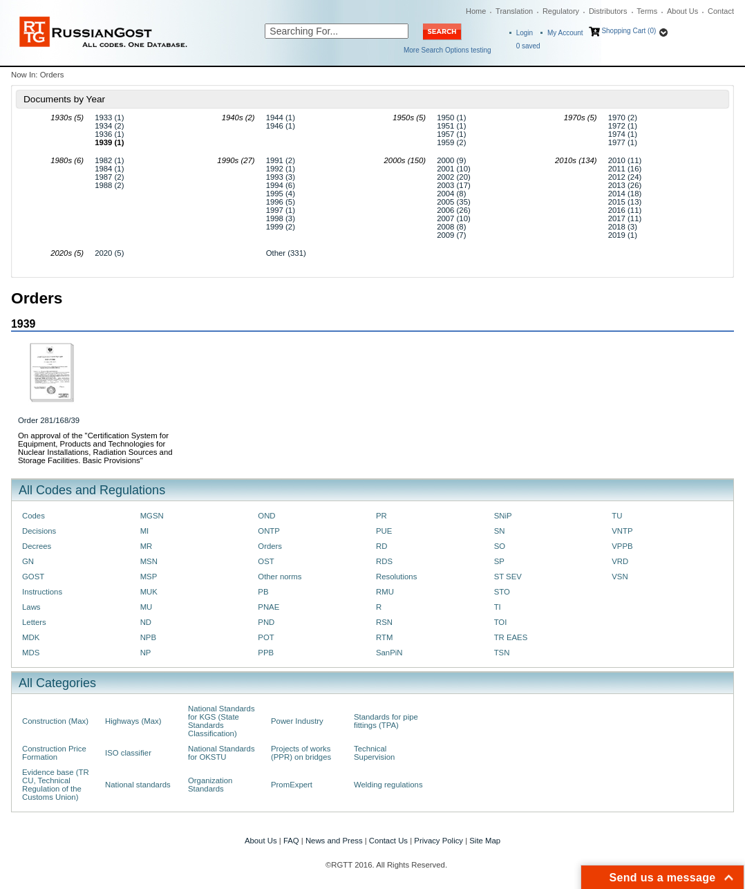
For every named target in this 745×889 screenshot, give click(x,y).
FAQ (291, 840)
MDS (30, 652)
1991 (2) (280, 160)
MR (146, 546)
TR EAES (511, 637)
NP (145, 652)
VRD (620, 561)
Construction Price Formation (54, 753)
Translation (514, 11)
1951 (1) (451, 126)
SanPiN (389, 652)
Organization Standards (210, 784)
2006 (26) (454, 210)
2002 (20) (454, 177)
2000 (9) (451, 160)
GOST (33, 576)
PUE (384, 531)
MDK (30, 637)
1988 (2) (109, 185)
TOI (500, 622)
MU (146, 607)
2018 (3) (622, 227)
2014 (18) (625, 193)
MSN (149, 561)
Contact (721, 11)
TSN (502, 652)
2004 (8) (451, 193)
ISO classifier (128, 753)
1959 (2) (451, 142)
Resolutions (396, 576)
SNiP (503, 516)
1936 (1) (109, 134)
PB (263, 592)
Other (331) (286, 253)
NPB (148, 637)
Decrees (36, 546)
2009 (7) (451, 235)
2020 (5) (109, 253)
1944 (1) (280, 117)
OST (266, 561)
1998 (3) (280, 218)
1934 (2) (109, 126)
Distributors (608, 11)
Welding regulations (388, 784)
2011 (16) (625, 169)
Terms (646, 11)
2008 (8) (451, 227)
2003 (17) (454, 185)
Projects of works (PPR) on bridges (301, 753)
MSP (149, 576)
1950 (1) (451, 117)
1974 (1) (622, 134)
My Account (565, 33)
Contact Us (388, 840)
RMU (385, 592)
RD (381, 546)
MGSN (152, 516)
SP (499, 561)
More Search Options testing (447, 50)
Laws (31, 607)
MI (144, 531)
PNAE (268, 607)
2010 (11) (625, 160)
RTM (384, 637)
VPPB (622, 546)
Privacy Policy (438, 840)
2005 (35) (454, 202)
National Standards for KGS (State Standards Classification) (221, 721)
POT (266, 637)
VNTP (622, 531)
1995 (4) (280, 193)
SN (499, 531)
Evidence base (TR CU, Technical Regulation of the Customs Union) (55, 784)
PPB (266, 652)
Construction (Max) (55, 721)
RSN (384, 622)
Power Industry (297, 721)
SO (499, 546)
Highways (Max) (133, 721)
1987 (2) (109, 177)
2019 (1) (622, 235)
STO (502, 592)
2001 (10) (454, 169)
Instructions (42, 592)
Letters (34, 622)
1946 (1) (280, 126)
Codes (33, 516)
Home (476, 11)
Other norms (279, 576)
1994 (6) (280, 185)
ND (145, 622)
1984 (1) (109, 169)
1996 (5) (280, 202)
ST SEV (508, 576)
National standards (138, 784)
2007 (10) (454, 218)
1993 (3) (280, 177)
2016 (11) (625, 210)
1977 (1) (622, 142)
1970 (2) (622, 117)
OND (266, 516)
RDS (384, 561)
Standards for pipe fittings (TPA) (386, 721)
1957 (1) (451, 134)
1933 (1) (109, 117)
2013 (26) (625, 185)
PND (266, 622)
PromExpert (291, 784)
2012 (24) (625, 177)
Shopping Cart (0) (628, 31)
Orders (270, 546)
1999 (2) (280, 227)
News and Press (334, 840)
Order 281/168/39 (48, 420)
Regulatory (561, 11)
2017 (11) (625, 218)
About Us (682, 11)
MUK (149, 592)
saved (528, 46)
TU (617, 516)
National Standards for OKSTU (221, 753)
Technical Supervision (374, 753)
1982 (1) (109, 160)
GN (28, 561)
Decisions (39, 531)
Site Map (484, 840)
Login (524, 33)
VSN (620, 576)
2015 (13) (625, 202)
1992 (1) (280, 169)
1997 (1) (280, 210)
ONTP (269, 531)
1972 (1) (622, 126)
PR (381, 516)
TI (497, 607)
